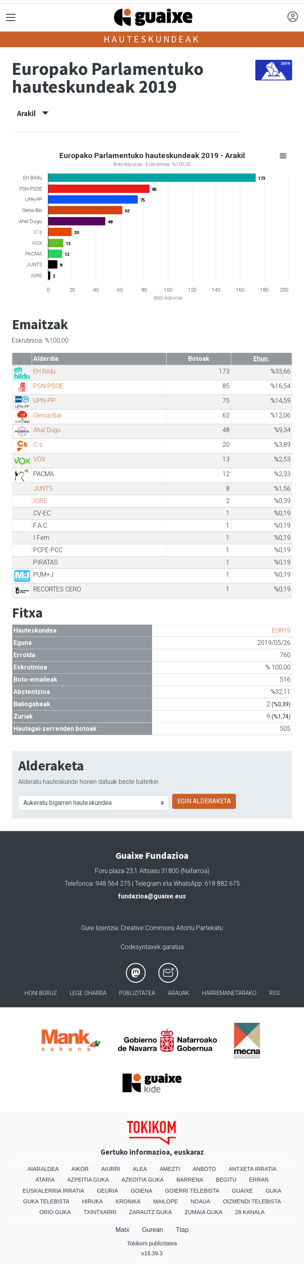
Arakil (33, 113)
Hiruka (92, 1201)
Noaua (200, 1201)
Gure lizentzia (99, 928)
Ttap (182, 1229)
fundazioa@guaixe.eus (152, 896)
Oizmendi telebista (252, 1201)
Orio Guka (54, 1212)
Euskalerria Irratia (53, 1191)
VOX (39, 459)
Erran (258, 1179)
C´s (37, 444)
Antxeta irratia (252, 1169)
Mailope (165, 1201)
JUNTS (43, 488)
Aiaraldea (43, 1169)
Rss (274, 993)
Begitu (226, 1179)
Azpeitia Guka (88, 1179)
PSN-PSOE (48, 386)
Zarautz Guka (150, 1212)
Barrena (190, 1179)
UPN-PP (44, 400)
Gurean (152, 1229)
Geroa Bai (47, 415)
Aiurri (110, 1169)
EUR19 (281, 630)
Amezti (170, 1169)
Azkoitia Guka (143, 1179)
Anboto (204, 1169)
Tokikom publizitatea (152, 1243)
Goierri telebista (192, 1191)
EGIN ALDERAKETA (204, 801)
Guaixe (242, 1191)
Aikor (80, 1169)
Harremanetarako (229, 993)
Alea (140, 1169)
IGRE (40, 501)
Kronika (128, 1201)
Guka (273, 1191)
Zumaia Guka (203, 1212)
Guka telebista (46, 1201)
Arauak (178, 993)
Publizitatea (137, 993)
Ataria (45, 1179)
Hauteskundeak (152, 39)
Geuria (107, 1191)
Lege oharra (88, 993)
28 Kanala (250, 1212)
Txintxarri (100, 1212)
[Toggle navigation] (10, 18)
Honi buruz (41, 993)
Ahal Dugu (47, 430)
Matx (122, 1229)
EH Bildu (44, 371)
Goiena (141, 1191)
